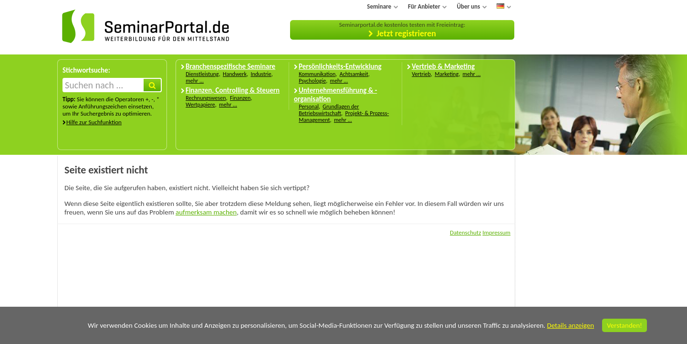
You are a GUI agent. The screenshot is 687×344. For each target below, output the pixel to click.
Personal (309, 106)
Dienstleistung (202, 74)
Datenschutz (465, 232)
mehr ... (195, 80)
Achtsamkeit (354, 74)
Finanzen (240, 98)
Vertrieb (421, 74)
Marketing (446, 74)
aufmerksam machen (206, 212)
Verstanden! (624, 325)
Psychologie (312, 80)
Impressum (496, 232)
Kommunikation (317, 74)
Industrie (260, 74)
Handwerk (235, 74)
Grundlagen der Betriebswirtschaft (329, 110)
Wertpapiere (200, 104)
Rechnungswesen (206, 98)
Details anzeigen (570, 325)
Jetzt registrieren (406, 33)
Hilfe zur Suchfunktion (94, 122)
